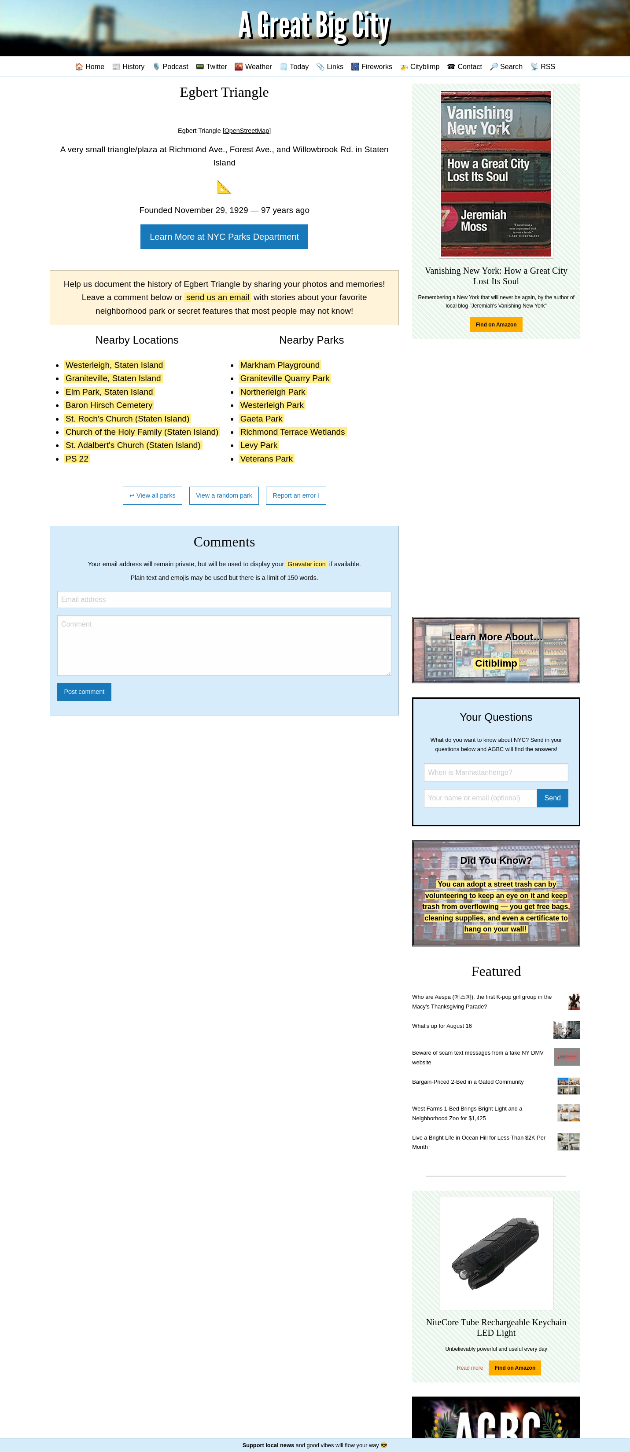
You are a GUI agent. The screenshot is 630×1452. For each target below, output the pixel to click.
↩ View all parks (152, 495)
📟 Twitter (211, 66)
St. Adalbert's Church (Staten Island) (133, 445)
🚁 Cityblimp (420, 66)
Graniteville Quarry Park (285, 378)
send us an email (218, 297)
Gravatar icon (306, 564)
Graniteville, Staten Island (113, 378)
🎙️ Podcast (170, 66)
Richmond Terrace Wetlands (292, 431)
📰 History (128, 66)
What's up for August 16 (442, 1026)
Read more (470, 1368)
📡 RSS (543, 66)
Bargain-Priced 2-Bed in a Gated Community (467, 1081)
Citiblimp (496, 663)
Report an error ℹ (296, 495)
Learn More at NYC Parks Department (224, 237)
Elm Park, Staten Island (109, 391)
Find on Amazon (496, 325)
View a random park (224, 495)
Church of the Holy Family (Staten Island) (142, 431)
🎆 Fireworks (371, 66)
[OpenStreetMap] (247, 130)
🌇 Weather (253, 66)
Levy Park (258, 445)
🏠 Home (90, 66)
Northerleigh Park (273, 391)
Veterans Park (266, 458)
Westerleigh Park (272, 405)
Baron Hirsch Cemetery (109, 405)
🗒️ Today (294, 66)
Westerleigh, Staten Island (114, 365)
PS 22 (77, 458)
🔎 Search (506, 66)
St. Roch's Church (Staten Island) (127, 418)
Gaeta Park (261, 418)
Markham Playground (280, 365)
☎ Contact (464, 66)
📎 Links (329, 66)
